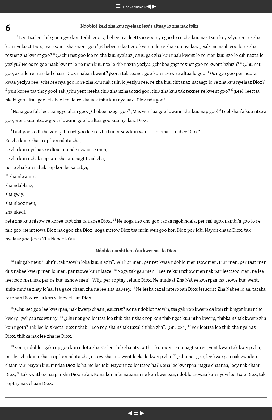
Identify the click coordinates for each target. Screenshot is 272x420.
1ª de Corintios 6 (134, 6)
